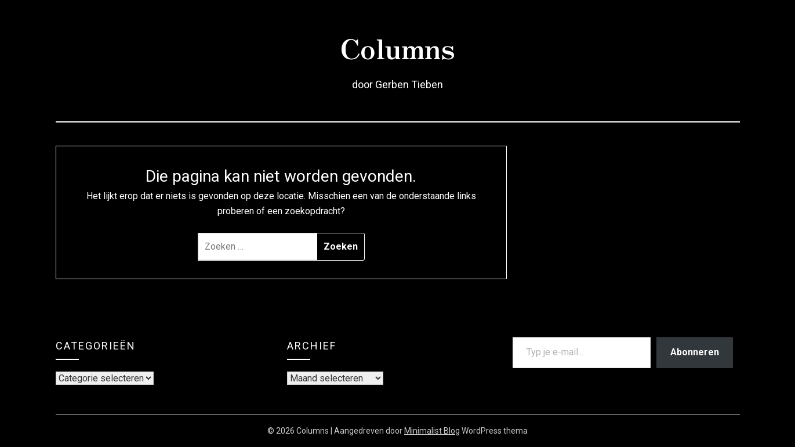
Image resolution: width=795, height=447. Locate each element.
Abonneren (694, 352)
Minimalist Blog (432, 430)
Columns (397, 47)
